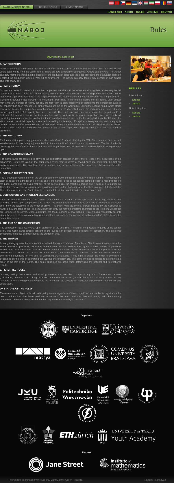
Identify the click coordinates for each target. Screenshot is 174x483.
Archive (152, 12)
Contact (166, 12)
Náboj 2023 (115, 12)
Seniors (136, 100)
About (129, 12)
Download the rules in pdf (60, 56)
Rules (140, 12)
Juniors (136, 103)
